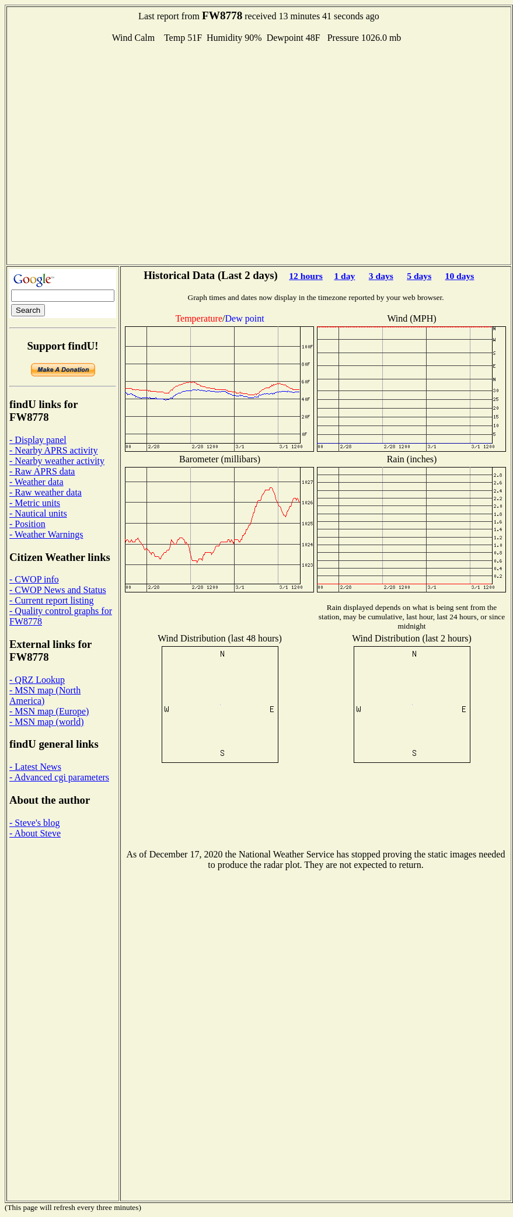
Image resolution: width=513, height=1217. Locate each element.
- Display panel (38, 440)
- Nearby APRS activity (53, 450)
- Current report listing (51, 600)
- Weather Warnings (46, 534)
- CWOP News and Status (57, 590)
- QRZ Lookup (37, 680)
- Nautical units (38, 513)
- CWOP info (34, 579)
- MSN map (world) (46, 722)
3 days (381, 276)
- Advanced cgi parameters (59, 777)
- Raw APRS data (42, 471)
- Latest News (35, 767)
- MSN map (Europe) (49, 711)
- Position (27, 524)
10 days (459, 276)
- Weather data (36, 482)
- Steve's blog (34, 823)
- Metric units (34, 503)
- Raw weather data (45, 492)
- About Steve (35, 833)
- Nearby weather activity (56, 461)
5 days (419, 276)
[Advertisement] (109, 152)
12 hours (306, 276)
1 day (344, 276)
